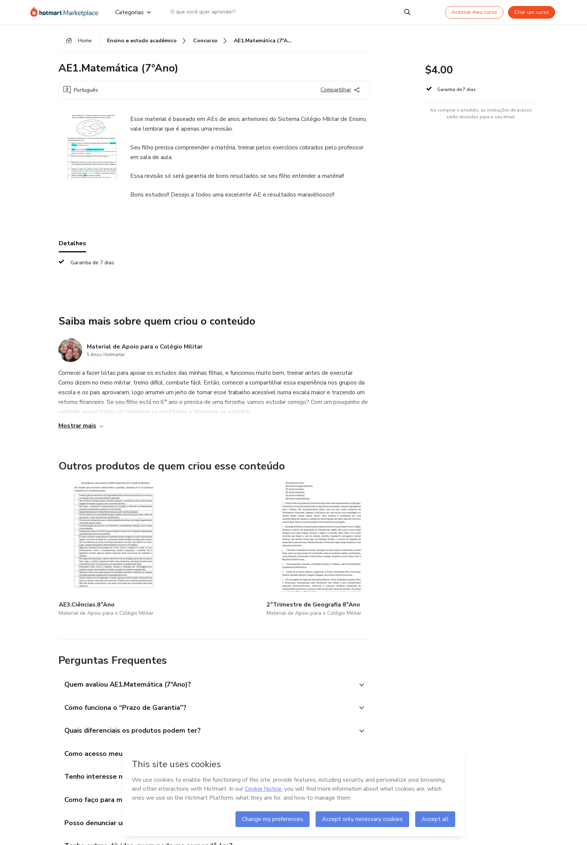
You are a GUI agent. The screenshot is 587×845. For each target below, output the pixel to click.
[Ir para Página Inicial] (66, 12)
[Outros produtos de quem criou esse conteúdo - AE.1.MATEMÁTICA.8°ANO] (367, 543)
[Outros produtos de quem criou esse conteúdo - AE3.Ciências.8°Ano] (100, 543)
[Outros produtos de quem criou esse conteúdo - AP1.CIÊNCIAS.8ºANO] (278, 543)
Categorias (132, 12)
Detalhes (72, 246)
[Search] (407, 12)
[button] (205, 668)
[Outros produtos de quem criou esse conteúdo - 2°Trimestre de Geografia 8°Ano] (189, 542)
